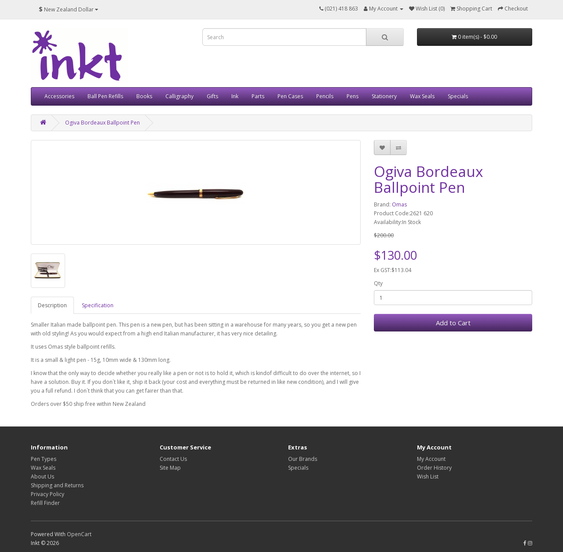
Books (144, 96)
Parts (258, 96)
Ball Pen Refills (105, 96)
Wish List (428, 476)
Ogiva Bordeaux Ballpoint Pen (102, 122)
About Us (42, 476)
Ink (234, 96)
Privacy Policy (47, 494)
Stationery (384, 96)
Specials (458, 96)
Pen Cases (290, 96)
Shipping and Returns (57, 485)
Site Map (170, 467)
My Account (431, 459)
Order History (434, 467)
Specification (97, 305)
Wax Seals (422, 96)
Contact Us (173, 459)
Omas (399, 204)
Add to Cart (453, 322)
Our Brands (302, 459)
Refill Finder (45, 503)
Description (52, 305)
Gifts (212, 96)
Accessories (59, 96)
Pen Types (43, 459)
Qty (378, 283)
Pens (352, 96)
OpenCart (79, 534)
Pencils (324, 96)
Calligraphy (179, 96)
